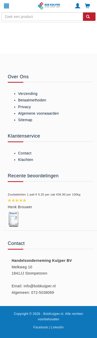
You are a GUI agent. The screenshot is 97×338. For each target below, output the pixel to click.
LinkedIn (57, 327)
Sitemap (25, 120)
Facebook (40, 327)
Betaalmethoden (32, 100)
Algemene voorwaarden (38, 113)
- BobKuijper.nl (52, 314)
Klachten (25, 160)
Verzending (28, 94)
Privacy (24, 107)
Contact (25, 153)
